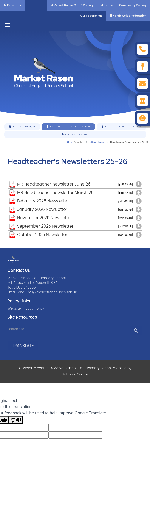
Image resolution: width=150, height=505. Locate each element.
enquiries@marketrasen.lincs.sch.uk (47, 292)
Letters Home (96, 142)
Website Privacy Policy (26, 308)
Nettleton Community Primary (124, 5)
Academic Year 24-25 (75, 134)
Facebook (12, 5)
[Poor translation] (16, 420)
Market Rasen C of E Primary (72, 5)
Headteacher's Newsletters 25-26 (68, 126)
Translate (23, 346)
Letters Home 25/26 (22, 126)
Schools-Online (75, 374)
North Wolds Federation (128, 15)
